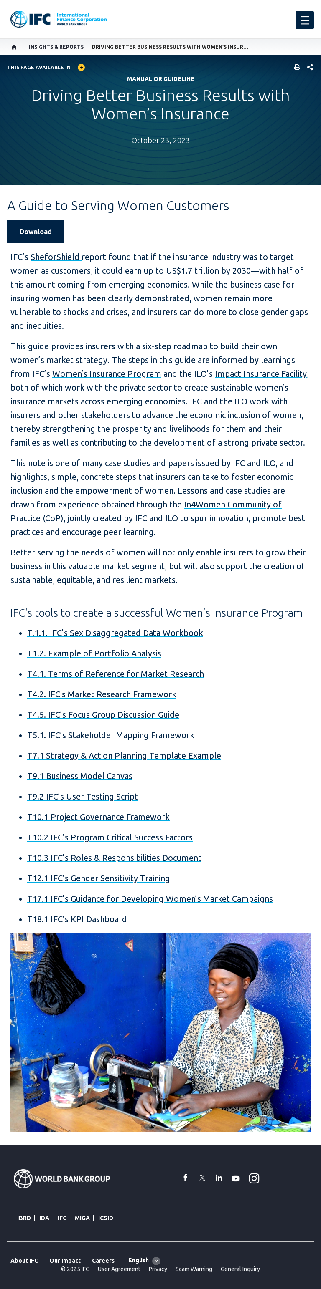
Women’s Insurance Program (106, 373)
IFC (62, 1218)
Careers (103, 1260)
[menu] (305, 20)
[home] (14, 47)
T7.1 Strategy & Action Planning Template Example (124, 755)
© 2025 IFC (75, 1269)
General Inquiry (240, 1269)
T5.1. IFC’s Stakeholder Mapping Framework (110, 735)
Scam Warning (194, 1269)
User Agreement (119, 1269)
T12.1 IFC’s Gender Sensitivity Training (98, 878)
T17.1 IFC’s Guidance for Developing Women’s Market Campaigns (150, 898)
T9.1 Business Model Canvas (79, 776)
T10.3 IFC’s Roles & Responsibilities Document (114, 858)
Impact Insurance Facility (261, 373)
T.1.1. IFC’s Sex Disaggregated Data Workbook (115, 633)
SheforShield (56, 257)
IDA (44, 1218)
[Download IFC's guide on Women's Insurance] (39, 231)
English (138, 1260)
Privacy (158, 1269)
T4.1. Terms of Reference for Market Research (115, 674)
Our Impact (65, 1260)
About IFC (24, 1260)
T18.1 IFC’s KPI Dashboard (77, 919)
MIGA (82, 1218)
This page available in (39, 67)
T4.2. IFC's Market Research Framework (101, 694)
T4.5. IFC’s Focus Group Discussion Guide (103, 714)
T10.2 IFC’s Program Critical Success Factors (110, 837)
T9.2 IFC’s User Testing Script (82, 796)
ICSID (105, 1218)
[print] (295, 68)
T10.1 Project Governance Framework (98, 817)
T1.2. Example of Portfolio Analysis (94, 653)
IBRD (24, 1218)
